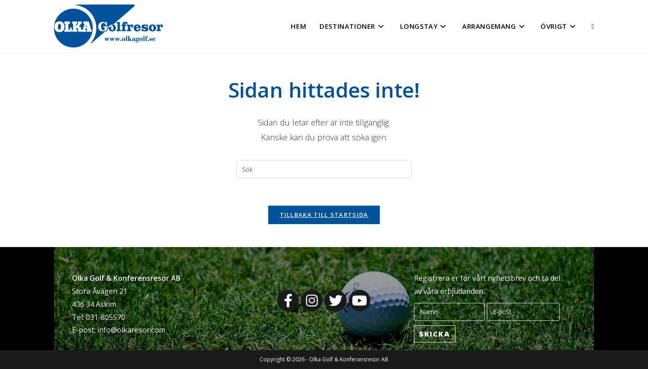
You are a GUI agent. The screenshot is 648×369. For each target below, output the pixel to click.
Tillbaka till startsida (324, 215)
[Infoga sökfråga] (324, 169)
